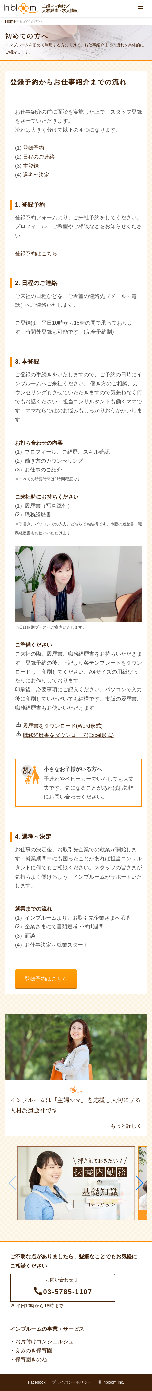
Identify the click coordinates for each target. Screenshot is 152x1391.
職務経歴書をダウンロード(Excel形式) (68, 735)
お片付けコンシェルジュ (44, 1341)
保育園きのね (31, 1359)
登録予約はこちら (36, 253)
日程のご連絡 (39, 157)
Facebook (37, 1382)
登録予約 (33, 148)
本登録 (31, 166)
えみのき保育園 (33, 1350)
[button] (139, 1183)
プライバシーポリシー (72, 1382)
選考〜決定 (36, 175)
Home (10, 21)
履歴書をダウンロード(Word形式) (63, 726)
